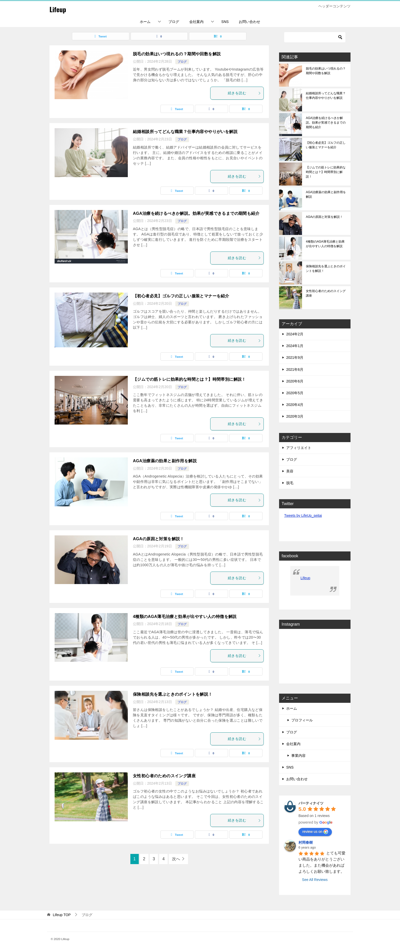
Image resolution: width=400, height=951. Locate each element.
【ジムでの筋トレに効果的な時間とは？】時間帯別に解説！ (189, 379)
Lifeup (59, 9)
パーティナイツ (310, 803)
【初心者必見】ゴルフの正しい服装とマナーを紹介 (181, 296)
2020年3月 (294, 416)
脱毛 (289, 483)
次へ (176, 859)
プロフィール (302, 720)
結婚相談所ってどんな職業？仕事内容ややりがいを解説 (185, 131)
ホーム (145, 22)
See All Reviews (315, 880)
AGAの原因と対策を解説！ (158, 539)
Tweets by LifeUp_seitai (303, 515)
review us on (315, 831)
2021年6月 (294, 369)
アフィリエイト (298, 448)
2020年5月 (294, 393)
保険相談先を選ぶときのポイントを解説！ (172, 694)
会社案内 (196, 22)
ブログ (173, 22)
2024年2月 (294, 334)
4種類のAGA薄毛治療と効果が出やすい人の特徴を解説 (185, 616)
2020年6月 (294, 381)
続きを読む (244, 93)
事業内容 (298, 756)
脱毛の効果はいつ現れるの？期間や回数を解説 (177, 54)
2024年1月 (294, 346)
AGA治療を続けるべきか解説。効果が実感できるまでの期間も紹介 (196, 213)
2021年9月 (294, 357)
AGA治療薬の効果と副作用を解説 (165, 461)
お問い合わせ (249, 22)
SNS (225, 22)
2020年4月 (294, 405)
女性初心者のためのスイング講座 (164, 776)
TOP (62, 915)
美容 (289, 471)
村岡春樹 (305, 842)
